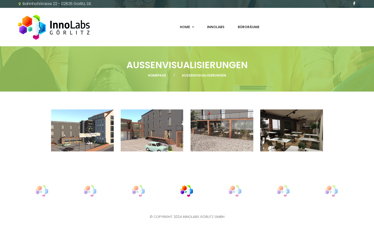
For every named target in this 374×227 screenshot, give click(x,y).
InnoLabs (215, 27)
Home (185, 27)
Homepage (157, 75)
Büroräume (249, 27)
